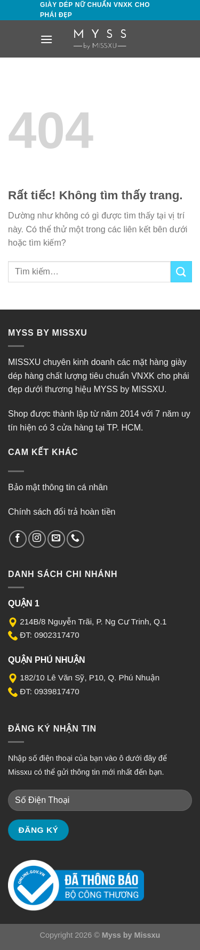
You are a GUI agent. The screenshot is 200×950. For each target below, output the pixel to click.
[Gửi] (181, 271)
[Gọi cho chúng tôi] (75, 539)
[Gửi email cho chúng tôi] (56, 539)
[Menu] (46, 39)
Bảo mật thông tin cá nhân (58, 487)
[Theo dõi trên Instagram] (37, 539)
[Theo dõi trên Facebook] (18, 539)
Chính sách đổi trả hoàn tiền (61, 511)
